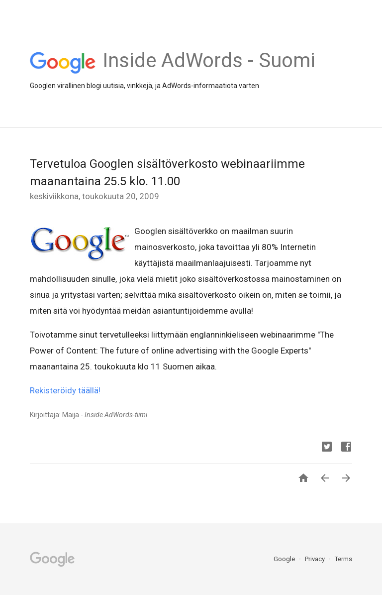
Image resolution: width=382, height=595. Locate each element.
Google (285, 559)
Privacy (315, 559)
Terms (343, 559)
